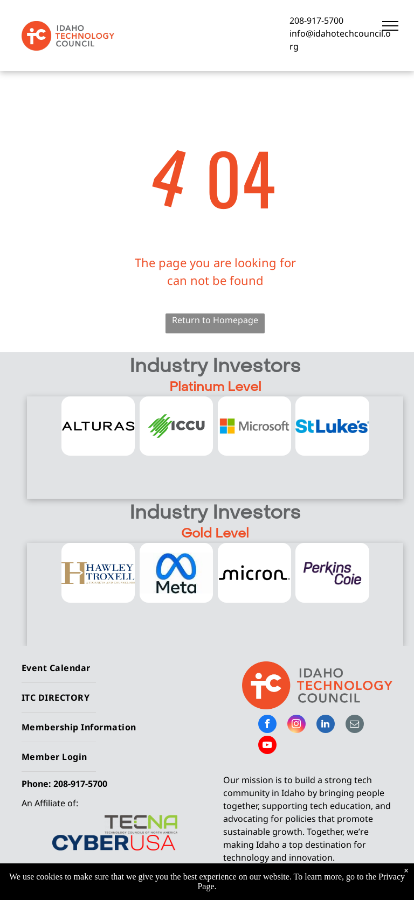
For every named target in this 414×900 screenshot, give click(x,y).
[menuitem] (110, 668)
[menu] (390, 26)
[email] (355, 725)
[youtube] (267, 746)
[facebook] (267, 725)
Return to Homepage (215, 320)
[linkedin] (325, 725)
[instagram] (296, 725)
